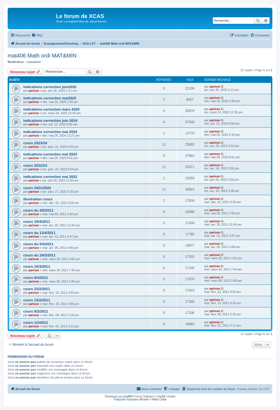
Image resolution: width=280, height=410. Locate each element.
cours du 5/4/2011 (38, 244)
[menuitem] (36, 35)
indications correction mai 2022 (50, 177)
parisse (33, 90)
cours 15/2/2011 (36, 300)
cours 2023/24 (35, 143)
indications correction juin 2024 (50, 121)
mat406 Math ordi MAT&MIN (42, 56)
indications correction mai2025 (49, 98)
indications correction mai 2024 (50, 132)
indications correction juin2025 (49, 87)
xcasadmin (34, 61)
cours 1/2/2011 (35, 323)
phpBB (127, 396)
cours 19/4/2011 (36, 222)
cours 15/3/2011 (36, 266)
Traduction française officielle (131, 399)
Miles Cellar (159, 399)
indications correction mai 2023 (50, 154)
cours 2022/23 (35, 165)
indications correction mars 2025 (51, 109)
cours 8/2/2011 (35, 311)
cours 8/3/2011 (35, 278)
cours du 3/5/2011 (38, 210)
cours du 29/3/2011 (39, 255)
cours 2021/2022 (37, 188)
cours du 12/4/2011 (39, 233)
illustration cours (37, 199)
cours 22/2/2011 (36, 289)
